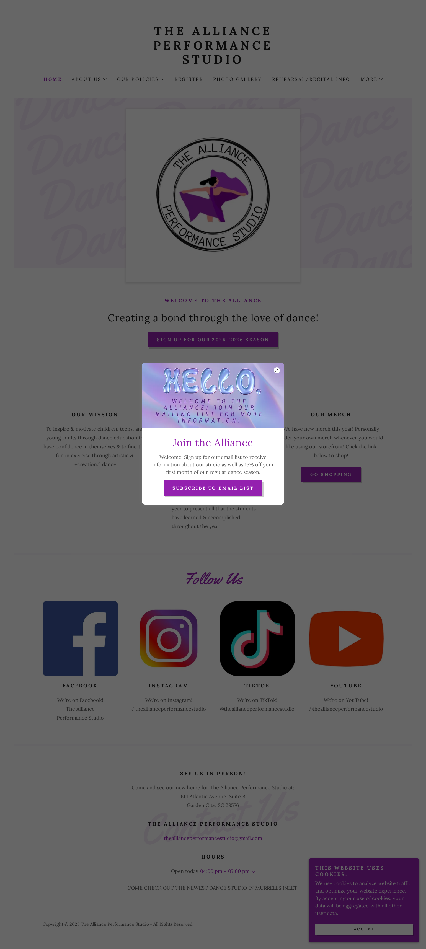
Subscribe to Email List (213, 488)
